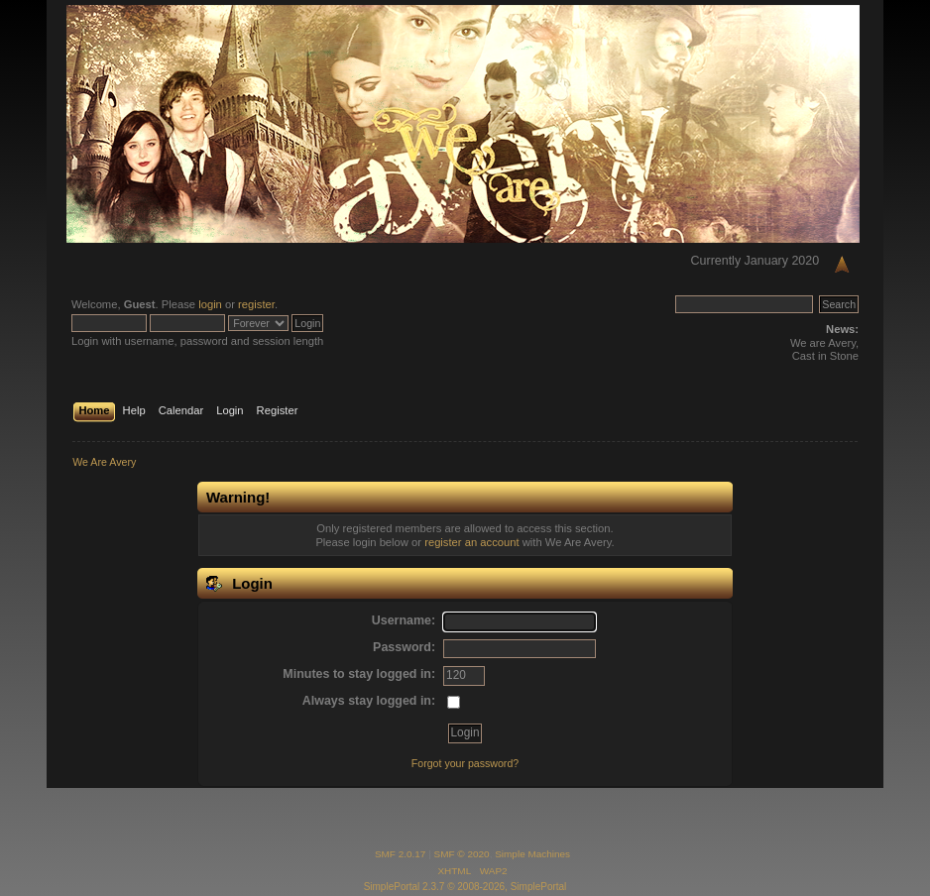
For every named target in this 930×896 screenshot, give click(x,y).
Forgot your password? (465, 763)
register (256, 304)
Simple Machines (532, 853)
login (210, 304)
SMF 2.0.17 (400, 853)
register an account (471, 542)
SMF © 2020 (462, 853)
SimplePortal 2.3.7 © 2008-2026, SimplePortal (465, 886)
